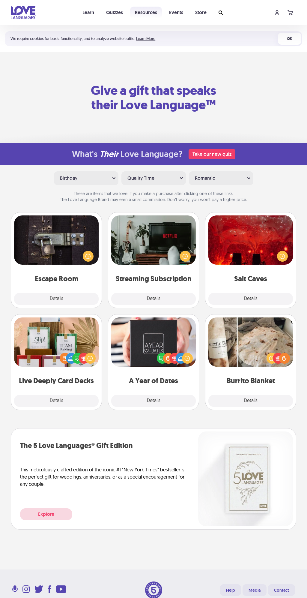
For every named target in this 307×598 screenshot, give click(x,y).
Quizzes (114, 12)
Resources (146, 12)
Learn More (145, 38)
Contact (281, 590)
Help (230, 590)
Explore (46, 514)
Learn (88, 12)
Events (176, 12)
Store (201, 12)
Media (255, 590)
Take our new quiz (211, 154)
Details (56, 298)
